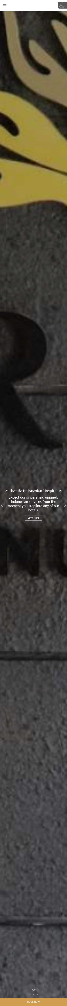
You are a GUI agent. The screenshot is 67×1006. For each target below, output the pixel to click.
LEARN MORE (33, 518)
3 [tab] (37, 994)
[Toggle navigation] (4, 5)
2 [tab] (33, 994)
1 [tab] (30, 994)
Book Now (33, 1002)
